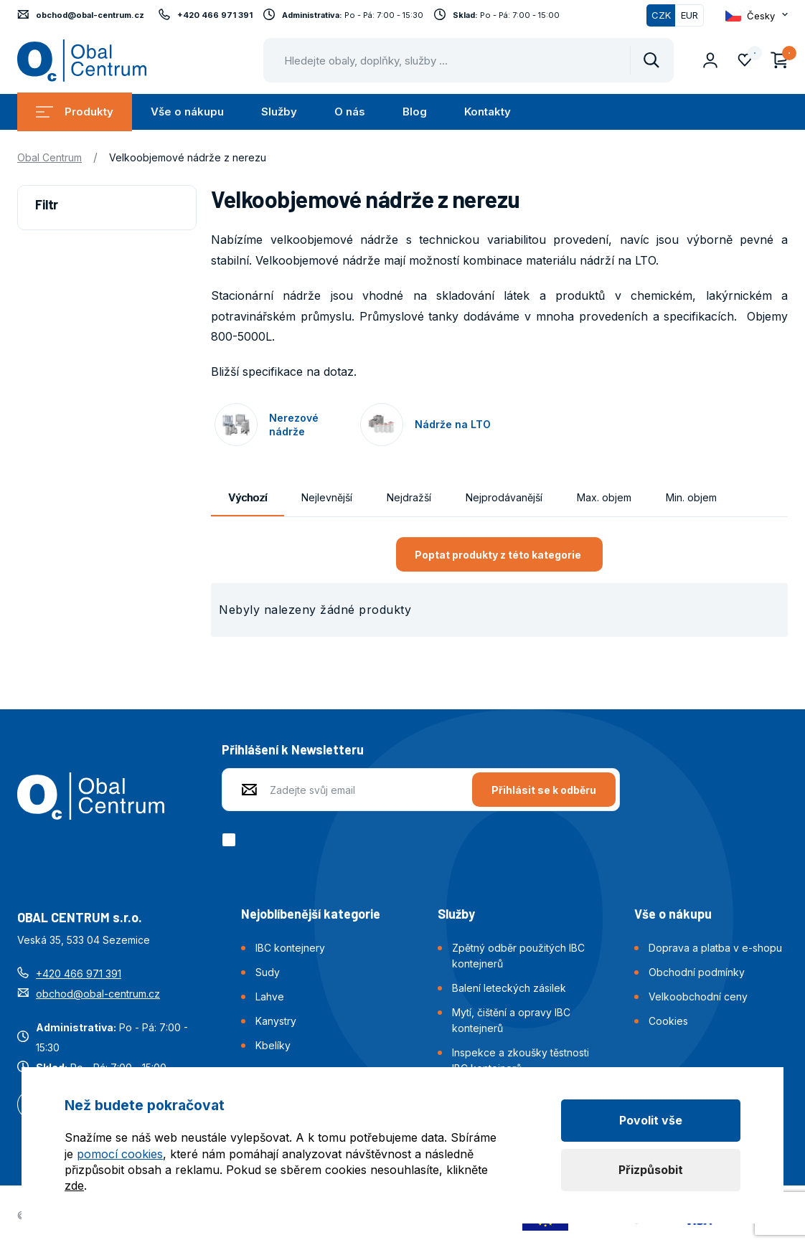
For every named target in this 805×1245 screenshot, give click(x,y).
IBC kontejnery (290, 948)
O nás (349, 111)
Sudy (267, 972)
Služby (279, 111)
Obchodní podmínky (697, 972)
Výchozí (247, 497)
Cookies (668, 1021)
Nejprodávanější (504, 497)
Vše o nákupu (187, 111)
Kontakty (487, 111)
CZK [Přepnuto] (661, 15)
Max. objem (604, 497)
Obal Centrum (49, 157)
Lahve (269, 996)
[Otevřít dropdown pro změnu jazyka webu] (756, 16)
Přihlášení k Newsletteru (293, 749)
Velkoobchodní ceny (698, 996)
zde (74, 1185)
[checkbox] (231, 839)
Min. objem (691, 497)
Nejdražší (409, 497)
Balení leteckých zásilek (509, 988)
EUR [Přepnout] (689, 15)
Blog (415, 111)
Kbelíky (273, 1045)
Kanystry (275, 1021)
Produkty (74, 111)
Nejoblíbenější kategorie (310, 914)
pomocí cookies (120, 1154)
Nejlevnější (326, 497)
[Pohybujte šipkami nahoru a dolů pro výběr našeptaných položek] (468, 60)
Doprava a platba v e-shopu (715, 948)
